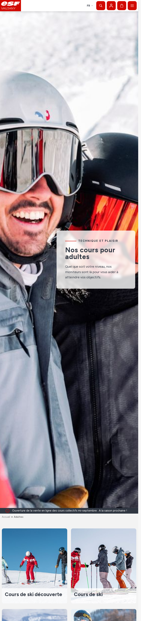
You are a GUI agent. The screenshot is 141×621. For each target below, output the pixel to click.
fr (90, 5)
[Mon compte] (111, 5)
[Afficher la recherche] (100, 5)
